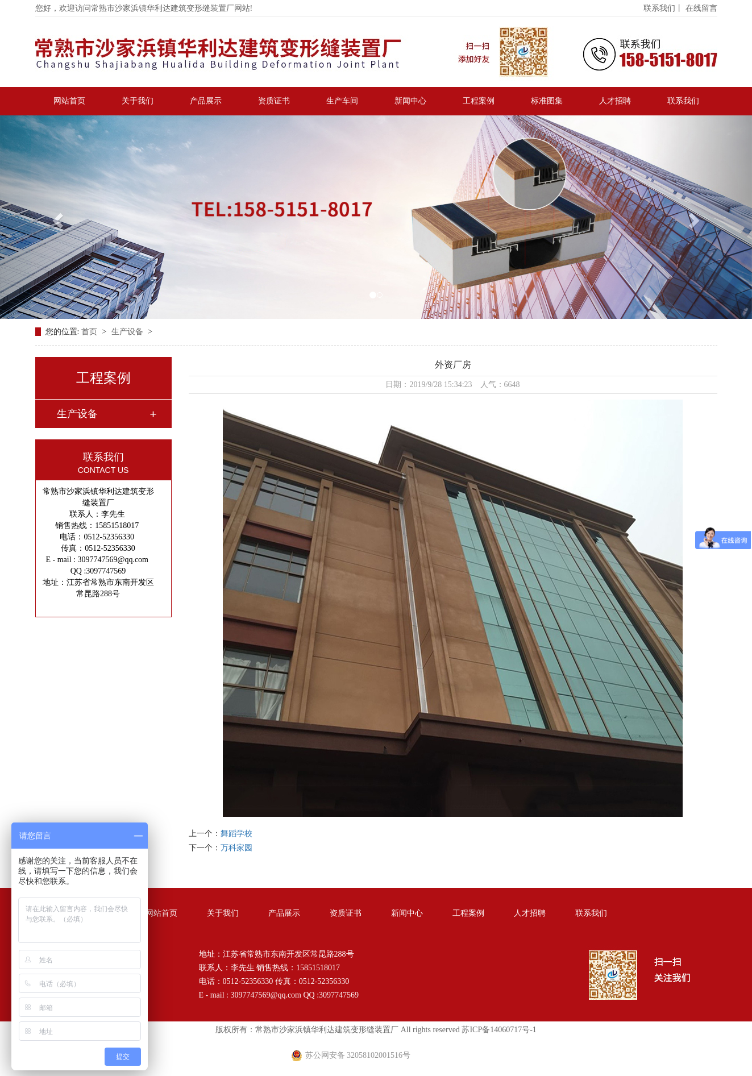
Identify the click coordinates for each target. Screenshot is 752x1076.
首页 (90, 331)
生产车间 (342, 101)
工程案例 (479, 101)
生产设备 (128, 331)
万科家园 (236, 848)
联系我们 (683, 101)
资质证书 (274, 101)
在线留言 (701, 8)
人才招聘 (615, 101)
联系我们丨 (663, 8)
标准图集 (547, 101)
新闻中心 (410, 101)
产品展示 (206, 101)
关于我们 (137, 101)
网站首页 (69, 101)
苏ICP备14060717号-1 (499, 1029)
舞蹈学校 (236, 833)
